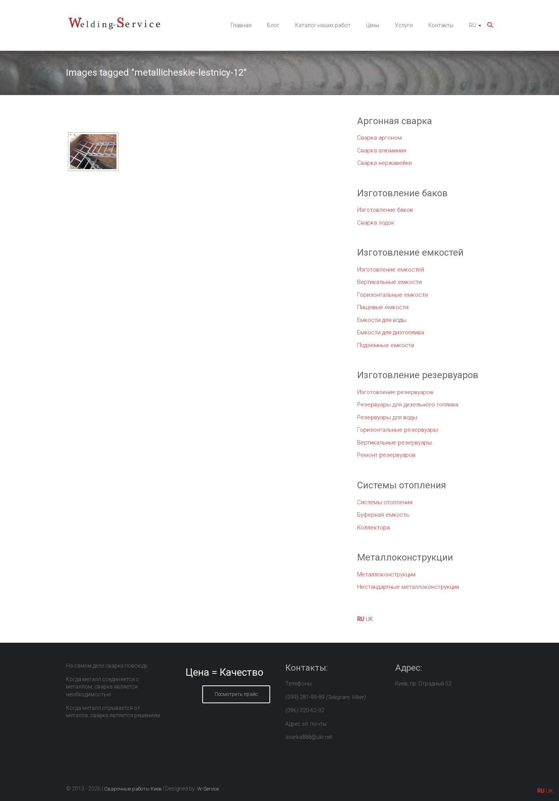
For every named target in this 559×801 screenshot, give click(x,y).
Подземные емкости (385, 345)
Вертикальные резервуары (394, 442)
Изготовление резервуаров (395, 392)
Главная (241, 25)
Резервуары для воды (387, 417)
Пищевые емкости (382, 307)
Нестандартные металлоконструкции (408, 586)
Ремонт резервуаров (386, 455)
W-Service (208, 789)
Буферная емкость (383, 514)
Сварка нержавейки (384, 162)
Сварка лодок (375, 222)
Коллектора (373, 527)
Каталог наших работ (323, 25)
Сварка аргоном (379, 137)
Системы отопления (384, 502)
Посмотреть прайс (236, 694)
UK (369, 619)
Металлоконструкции (386, 574)
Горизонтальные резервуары (397, 429)
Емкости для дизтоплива (390, 332)
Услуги (404, 25)
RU (472, 25)
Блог (273, 25)
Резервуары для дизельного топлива (407, 404)
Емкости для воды (381, 320)
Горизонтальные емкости (392, 294)
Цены (372, 25)
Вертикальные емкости (389, 282)
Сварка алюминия (381, 150)
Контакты (440, 25)
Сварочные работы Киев (133, 789)
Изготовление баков (385, 209)
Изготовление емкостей (390, 269)
